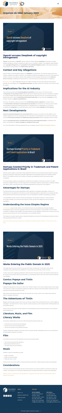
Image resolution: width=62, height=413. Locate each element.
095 (40, 411)
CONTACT (20, 400)
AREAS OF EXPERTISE (23, 395)
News (4, 52)
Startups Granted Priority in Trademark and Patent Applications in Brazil (30, 168)
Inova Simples (6, 208)
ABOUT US (20, 392)
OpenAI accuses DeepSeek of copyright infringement (25, 56)
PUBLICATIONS (21, 397)
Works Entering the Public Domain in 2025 (26, 264)
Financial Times (8, 81)
